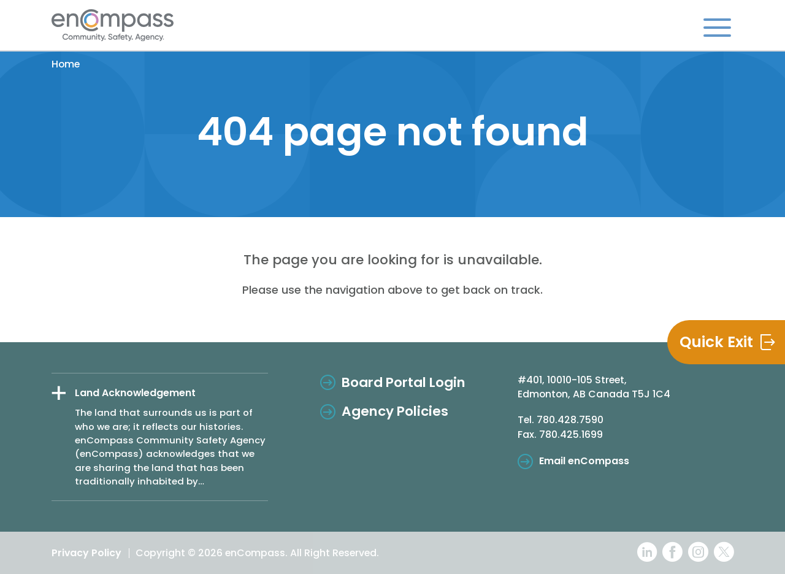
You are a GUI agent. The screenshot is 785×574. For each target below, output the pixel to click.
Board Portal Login (403, 382)
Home (66, 64)
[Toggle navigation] (717, 27)
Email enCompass (584, 461)
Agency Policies (395, 411)
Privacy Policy (86, 553)
